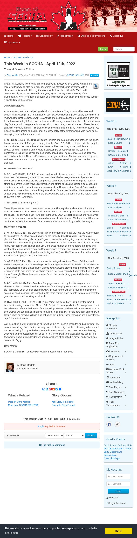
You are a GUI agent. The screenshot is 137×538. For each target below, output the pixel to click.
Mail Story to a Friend (63, 402)
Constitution (114, 333)
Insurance (112, 351)
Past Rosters (114, 397)
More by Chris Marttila (19, 402)
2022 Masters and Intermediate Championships (113, 455)
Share (94, 75)
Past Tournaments (113, 403)
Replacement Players (114, 358)
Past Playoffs (114, 387)
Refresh (91, 435)
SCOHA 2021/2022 (23, 57)
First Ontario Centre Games (118, 448)
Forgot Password (117, 503)
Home (7, 57)
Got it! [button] (118, 531)
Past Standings (115, 392)
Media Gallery (114, 382)
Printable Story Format (63, 405)
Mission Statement (111, 327)
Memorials (113, 377)
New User (112, 497)
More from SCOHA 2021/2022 (23, 405)
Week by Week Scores (115, 371)
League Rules (114, 338)
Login (103, 49)
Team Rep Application (112, 345)
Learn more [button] (12, 532)
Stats (110, 364)
